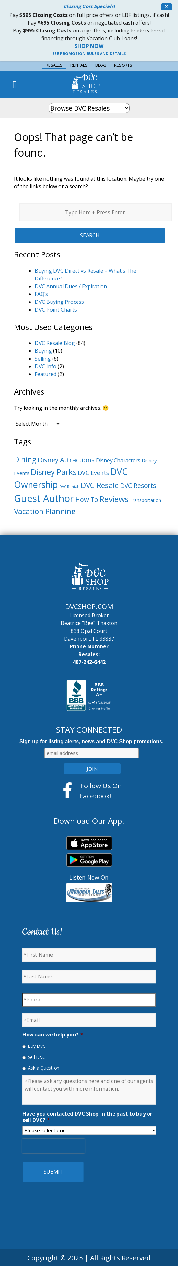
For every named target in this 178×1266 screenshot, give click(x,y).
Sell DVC (36, 1057)
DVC (91, 81)
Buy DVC (37, 1046)
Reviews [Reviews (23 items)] (114, 498)
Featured (45, 374)
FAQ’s (41, 294)
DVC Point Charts (56, 309)
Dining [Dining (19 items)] (25, 459)
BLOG (100, 65)
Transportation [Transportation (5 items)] (145, 500)
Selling (43, 358)
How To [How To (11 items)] (86, 499)
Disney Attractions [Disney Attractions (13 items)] (66, 459)
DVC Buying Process (59, 301)
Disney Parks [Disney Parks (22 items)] (54, 472)
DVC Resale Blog (55, 343)
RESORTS (123, 65)
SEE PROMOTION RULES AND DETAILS (89, 53)
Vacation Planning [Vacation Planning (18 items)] (45, 511)
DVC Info (45, 366)
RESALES (54, 65)
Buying (43, 350)
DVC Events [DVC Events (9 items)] (93, 473)
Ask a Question (44, 1068)
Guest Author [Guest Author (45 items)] (44, 498)
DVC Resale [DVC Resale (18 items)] (100, 485)
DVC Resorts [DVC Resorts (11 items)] (138, 485)
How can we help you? (52, 1034)
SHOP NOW (89, 46)
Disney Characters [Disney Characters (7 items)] (118, 460)
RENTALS (79, 65)
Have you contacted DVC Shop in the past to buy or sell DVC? (87, 1117)
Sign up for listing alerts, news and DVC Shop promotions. (91, 741)
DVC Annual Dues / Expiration (71, 286)
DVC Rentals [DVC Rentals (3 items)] (69, 486)
